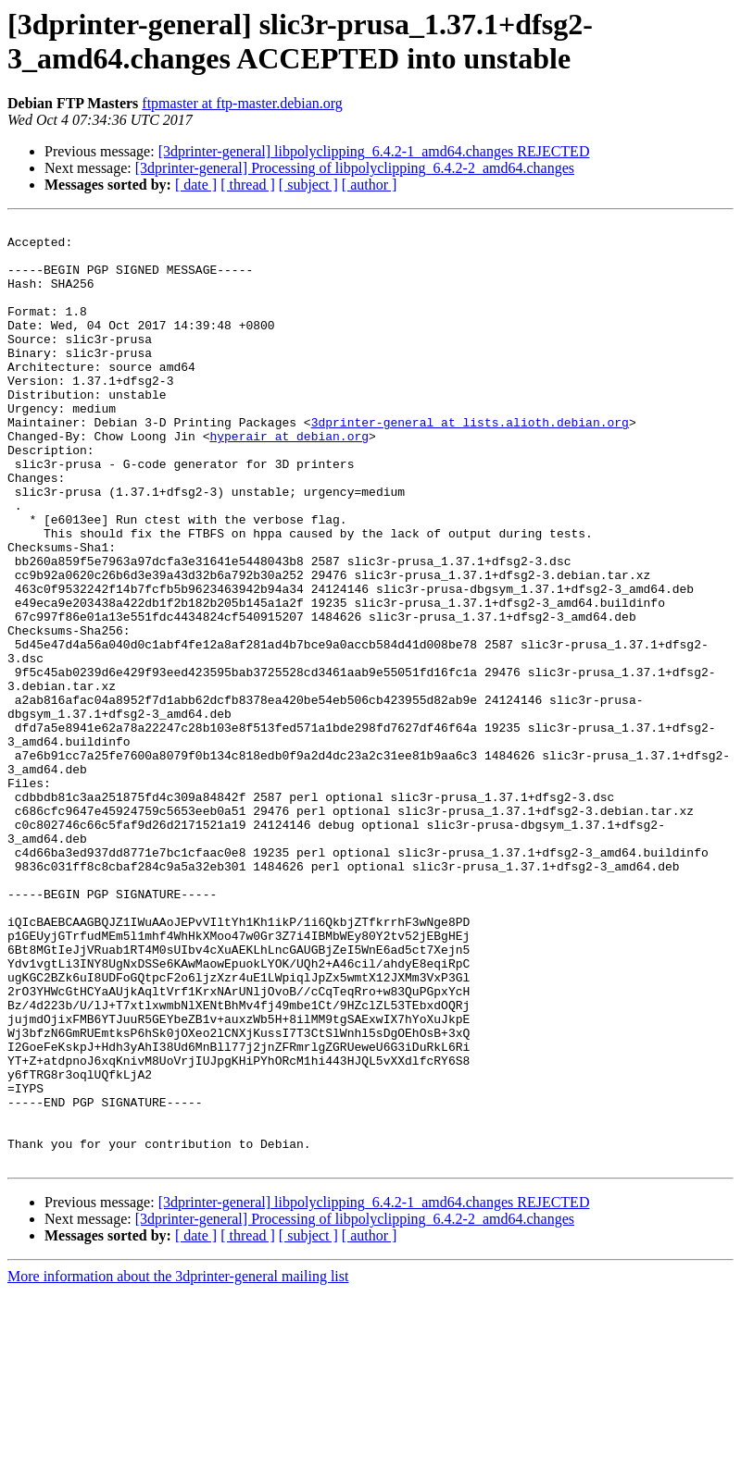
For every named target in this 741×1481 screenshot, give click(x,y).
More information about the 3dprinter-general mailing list (177, 1465)
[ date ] (196, 184)
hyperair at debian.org (289, 480)
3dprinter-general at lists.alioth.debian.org (470, 463)
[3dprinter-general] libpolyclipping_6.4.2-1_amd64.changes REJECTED (374, 151)
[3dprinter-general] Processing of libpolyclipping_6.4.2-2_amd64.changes (354, 168)
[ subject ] (308, 184)
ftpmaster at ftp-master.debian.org (242, 103)
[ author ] (369, 184)
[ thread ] (247, 184)
